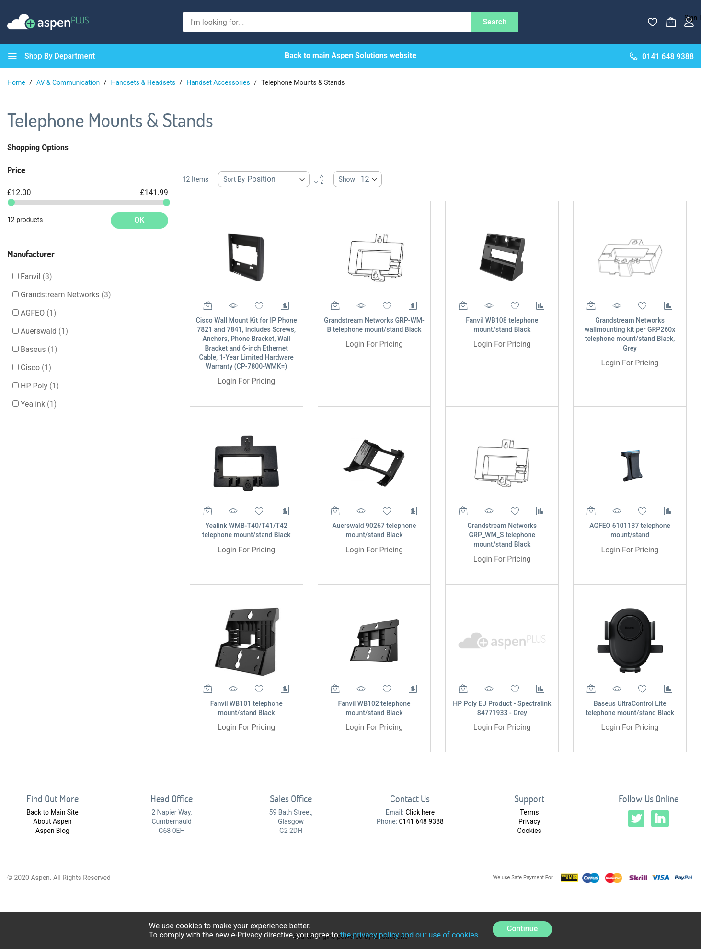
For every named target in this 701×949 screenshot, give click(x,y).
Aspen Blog (52, 830)
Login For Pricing (246, 381)
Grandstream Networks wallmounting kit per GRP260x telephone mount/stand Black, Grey (630, 334)
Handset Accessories (219, 82)
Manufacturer (31, 253)
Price (16, 170)
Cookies (529, 830)
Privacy (529, 821)
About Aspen (52, 821)
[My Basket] (671, 22)
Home (17, 82)
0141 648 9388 (421, 821)
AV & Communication (69, 82)
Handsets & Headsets (144, 82)
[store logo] (48, 22)
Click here (420, 812)
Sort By (234, 179)
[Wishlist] (652, 22)
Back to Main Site (52, 812)
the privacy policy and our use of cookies (409, 934)
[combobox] (327, 22)
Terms (529, 812)
